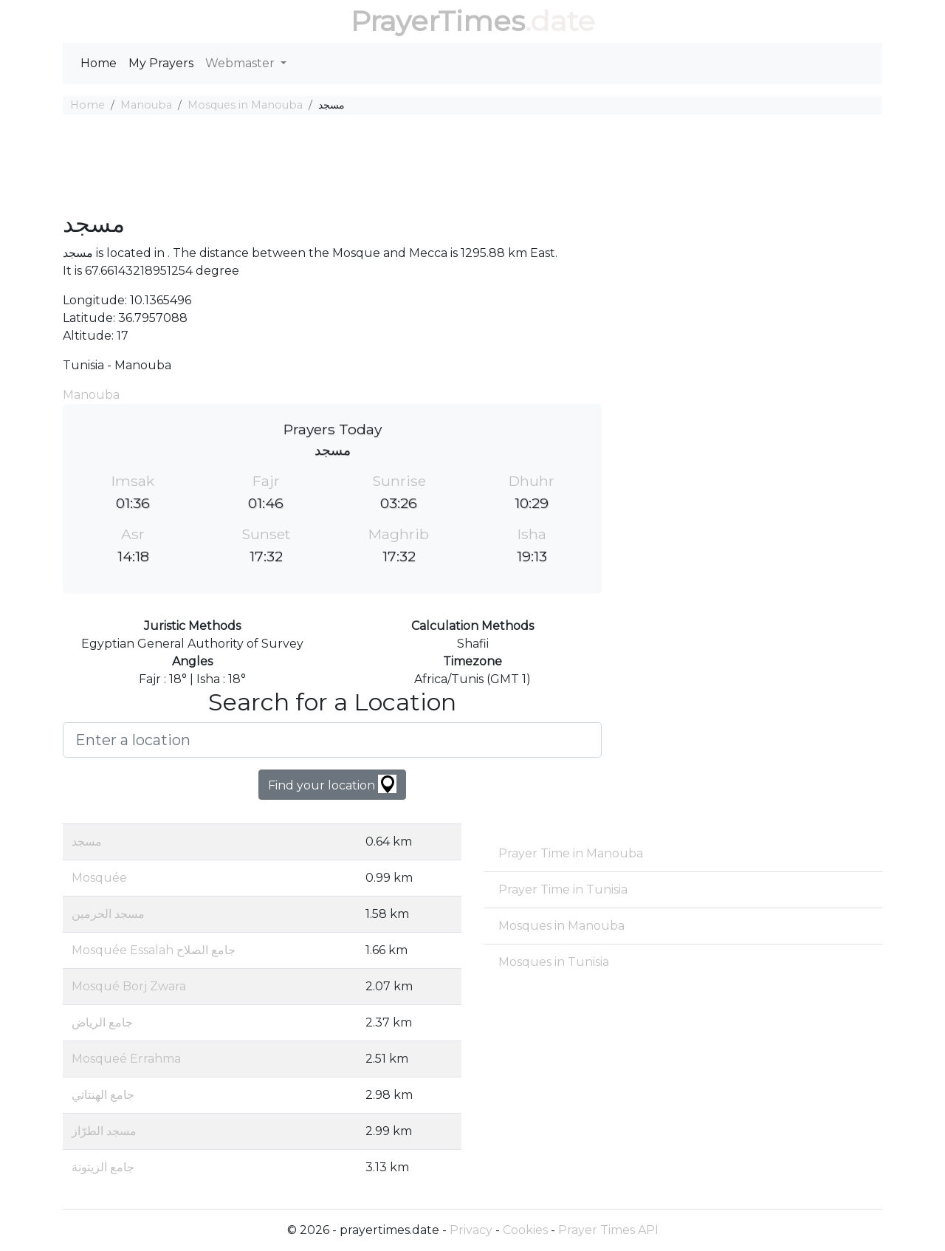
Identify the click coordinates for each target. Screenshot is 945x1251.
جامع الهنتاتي (103, 1095)
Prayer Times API (608, 1230)
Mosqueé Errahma (126, 1059)
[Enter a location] (332, 740)
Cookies (525, 1230)
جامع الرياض (102, 1022)
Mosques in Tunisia (553, 962)
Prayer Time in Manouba (570, 853)
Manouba (146, 105)
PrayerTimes (438, 21)
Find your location (332, 784)
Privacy (471, 1230)
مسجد (87, 841)
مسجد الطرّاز (104, 1131)
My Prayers (160, 63)
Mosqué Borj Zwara (129, 986)
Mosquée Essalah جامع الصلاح (154, 950)
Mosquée (99, 878)
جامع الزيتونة (103, 1167)
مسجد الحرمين (108, 914)
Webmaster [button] (241, 63)
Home (98, 63)
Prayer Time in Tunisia (563, 889)
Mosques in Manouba (245, 105)
